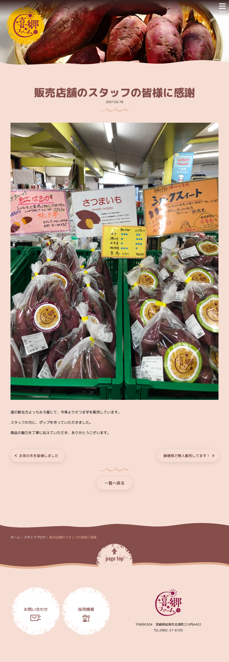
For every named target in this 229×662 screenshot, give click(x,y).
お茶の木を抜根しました (38, 455)
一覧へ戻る (114, 483)
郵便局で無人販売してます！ (186, 455)
